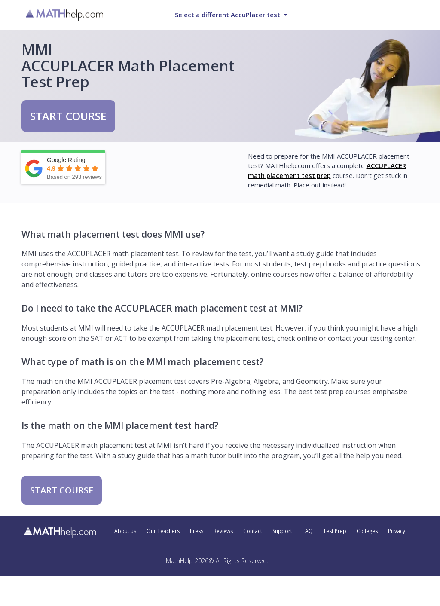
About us (125, 531)
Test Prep (334, 531)
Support (282, 531)
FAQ (307, 531)
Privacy (396, 531)
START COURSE (68, 116)
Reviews (223, 531)
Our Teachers (163, 531)
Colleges (367, 531)
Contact (252, 531)
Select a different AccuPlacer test (227, 14)
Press (196, 531)
